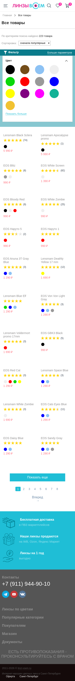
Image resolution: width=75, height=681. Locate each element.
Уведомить (21, 183)
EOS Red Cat (11, 370)
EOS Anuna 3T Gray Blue (16, 260)
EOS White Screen (52, 165)
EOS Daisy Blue (13, 438)
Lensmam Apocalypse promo (54, 137)
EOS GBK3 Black (52, 333)
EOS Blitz (9, 165)
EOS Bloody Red (14, 199)
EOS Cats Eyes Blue (54, 404)
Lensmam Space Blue (54, 370)
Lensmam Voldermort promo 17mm (16, 334)
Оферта (10, 676)
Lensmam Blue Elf (14, 296)
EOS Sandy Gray (51, 438)
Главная (7, 15)
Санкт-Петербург (29, 676)
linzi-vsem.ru (24, 668)
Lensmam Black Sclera (17, 135)
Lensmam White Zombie (18, 404)
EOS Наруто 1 (50, 229)
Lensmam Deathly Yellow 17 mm (52, 260)
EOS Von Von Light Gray (53, 297)
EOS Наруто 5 (12, 229)
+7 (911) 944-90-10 (26, 584)
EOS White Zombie (53, 199)
